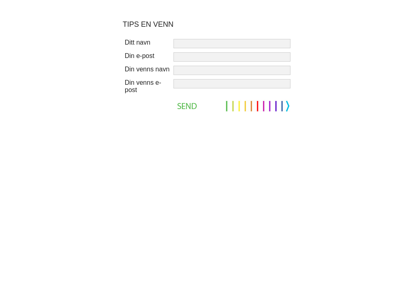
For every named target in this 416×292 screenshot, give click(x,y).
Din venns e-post (143, 86)
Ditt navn (137, 42)
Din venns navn (147, 69)
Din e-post (139, 55)
